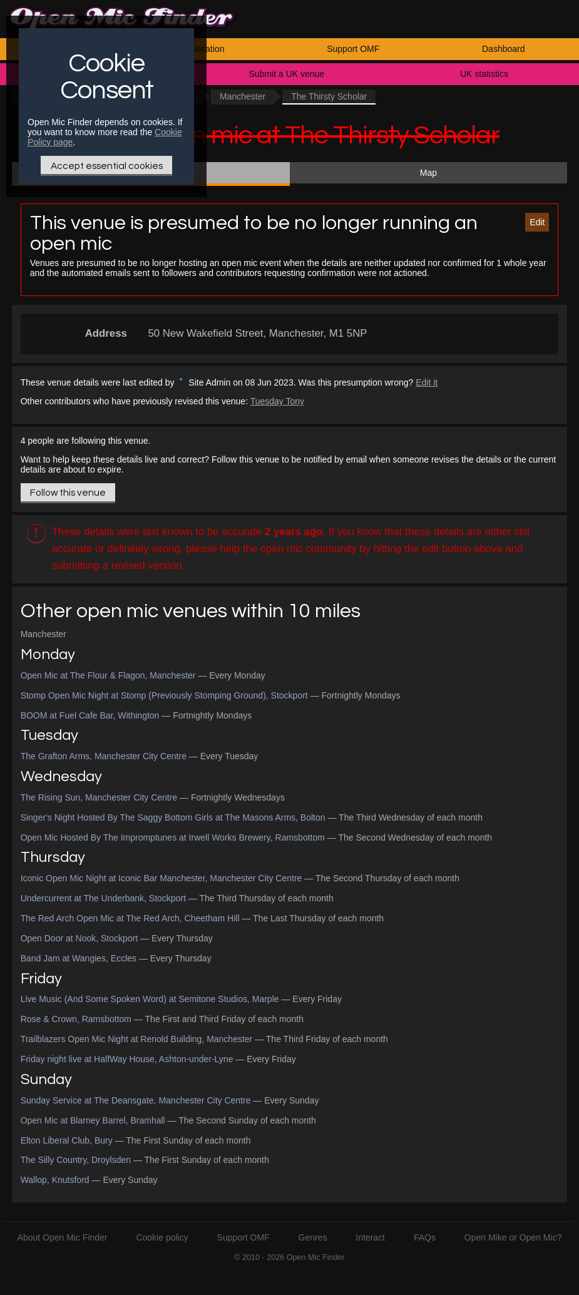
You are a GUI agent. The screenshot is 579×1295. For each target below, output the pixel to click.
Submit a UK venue (287, 74)
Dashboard (503, 49)
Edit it (427, 382)
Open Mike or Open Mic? (513, 1237)
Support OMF (353, 49)
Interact (370, 1237)
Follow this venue (68, 493)
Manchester (242, 96)
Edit (537, 222)
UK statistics (484, 74)
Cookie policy (162, 1237)
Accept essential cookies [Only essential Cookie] (107, 166)
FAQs (425, 1237)
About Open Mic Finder (63, 1237)
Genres (313, 1237)
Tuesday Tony (277, 401)
